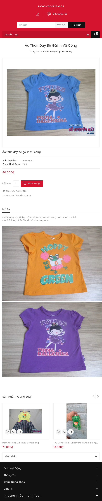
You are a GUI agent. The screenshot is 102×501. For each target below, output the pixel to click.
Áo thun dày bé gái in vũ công (57, 51)
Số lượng (6, 183)
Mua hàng (34, 183)
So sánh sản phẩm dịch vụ (17, 195)
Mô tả (6, 209)
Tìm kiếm (76, 25)
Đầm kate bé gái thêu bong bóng (20, 442)
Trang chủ (34, 51)
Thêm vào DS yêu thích (15, 191)
